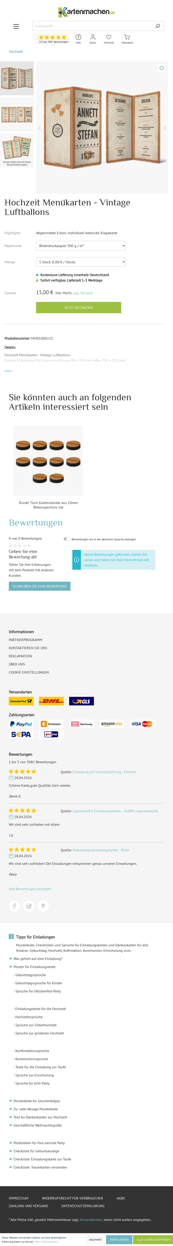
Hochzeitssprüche (29, 1017)
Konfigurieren (119, 1239)
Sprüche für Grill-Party (32, 1083)
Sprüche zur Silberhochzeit (36, 1025)
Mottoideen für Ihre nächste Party (39, 1143)
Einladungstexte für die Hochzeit (40, 1008)
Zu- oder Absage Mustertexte (36, 1109)
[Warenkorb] (127, 39)
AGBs (121, 1198)
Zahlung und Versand (28, 1206)
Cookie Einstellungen (29, 672)
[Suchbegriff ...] (92, 26)
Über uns (17, 664)
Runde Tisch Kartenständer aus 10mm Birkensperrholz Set (48, 504)
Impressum (18, 1198)
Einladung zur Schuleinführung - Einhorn (104, 772)
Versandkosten (91, 1219)
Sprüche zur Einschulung (34, 1075)
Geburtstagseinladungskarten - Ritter (101, 850)
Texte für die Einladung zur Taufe (40, 1067)
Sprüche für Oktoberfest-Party (38, 991)
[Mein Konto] (93, 39)
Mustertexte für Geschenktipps (37, 1101)
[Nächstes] (165, 127)
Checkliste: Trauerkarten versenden (40, 1167)
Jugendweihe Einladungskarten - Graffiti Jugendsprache (115, 811)
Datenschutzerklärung (83, 1206)
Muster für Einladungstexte (34, 966)
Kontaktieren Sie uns (28, 648)
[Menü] (16, 26)
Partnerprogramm (25, 639)
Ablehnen (95, 1239)
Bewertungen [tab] (36, 522)
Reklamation (20, 656)
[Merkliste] (109, 39)
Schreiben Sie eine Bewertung (40, 586)
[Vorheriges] (39, 127)
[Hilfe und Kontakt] (78, 39)
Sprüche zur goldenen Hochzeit (39, 1033)
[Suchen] (157, 26)
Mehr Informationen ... (48, 1241)
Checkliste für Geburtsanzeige (36, 1151)
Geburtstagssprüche (30, 975)
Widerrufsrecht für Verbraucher (72, 1198)
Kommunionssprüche (31, 1059)
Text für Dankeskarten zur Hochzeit (40, 1117)
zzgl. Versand (83, 293)
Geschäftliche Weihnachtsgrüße (38, 1125)
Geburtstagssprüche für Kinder (38, 983)
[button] (10, 371)
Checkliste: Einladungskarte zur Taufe (42, 1159)
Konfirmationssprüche (32, 1050)
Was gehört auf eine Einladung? (38, 958)
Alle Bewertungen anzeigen (30, 889)
